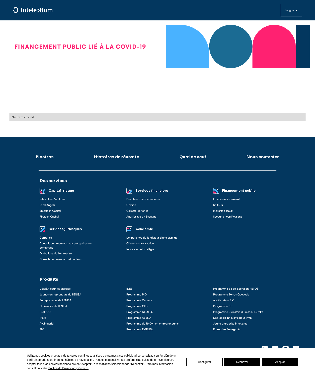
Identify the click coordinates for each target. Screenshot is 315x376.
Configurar (204, 362)
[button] (291, 10)
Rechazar (242, 362)
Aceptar (280, 362)
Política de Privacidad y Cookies (68, 368)
